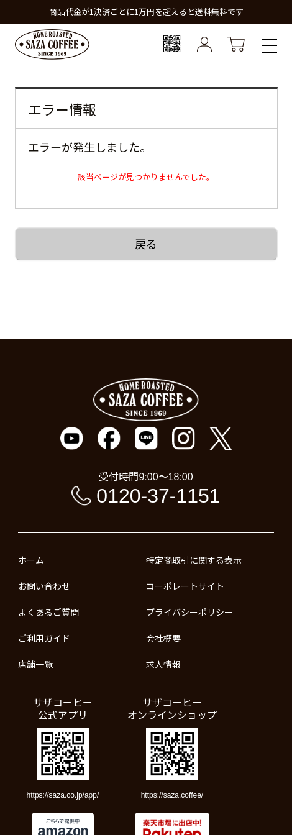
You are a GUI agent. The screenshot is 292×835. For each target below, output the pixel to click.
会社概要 (163, 638)
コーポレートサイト (185, 586)
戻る (146, 243)
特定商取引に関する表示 (194, 559)
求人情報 (163, 664)
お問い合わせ (44, 586)
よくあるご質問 (48, 612)
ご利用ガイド (44, 638)
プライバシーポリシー (189, 612)
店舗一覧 (35, 664)
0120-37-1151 (158, 496)
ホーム (31, 559)
